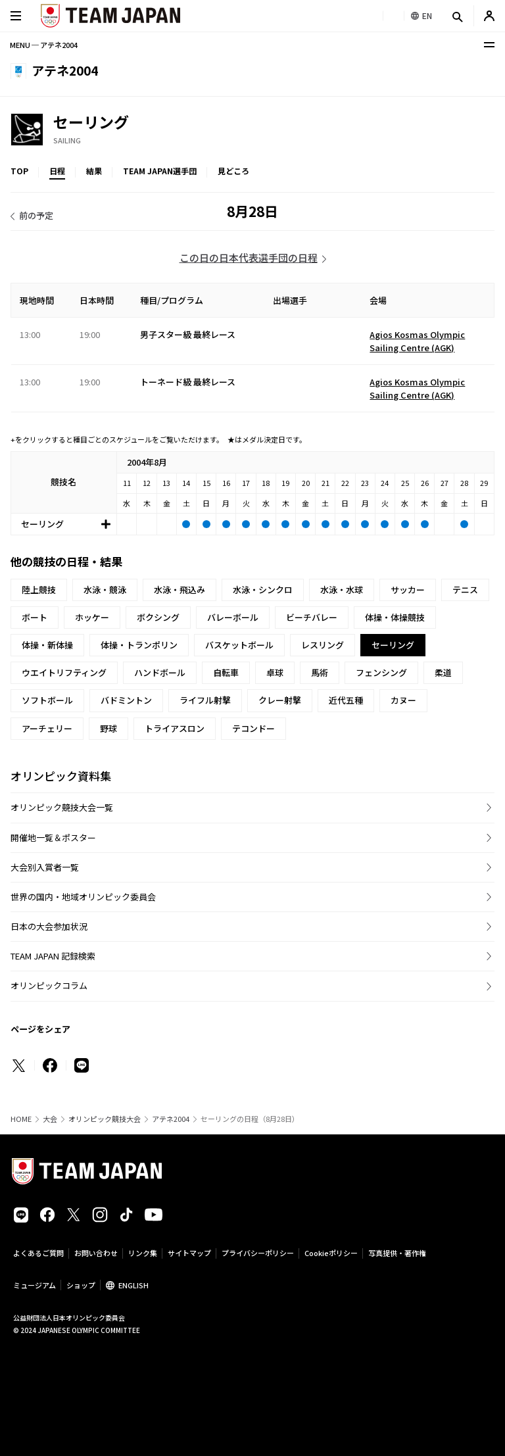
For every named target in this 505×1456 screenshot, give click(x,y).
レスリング (322, 645)
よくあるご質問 (38, 1253)
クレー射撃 (279, 700)
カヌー (403, 700)
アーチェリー (47, 728)
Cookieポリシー (331, 1253)
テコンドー (253, 728)
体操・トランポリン (139, 645)
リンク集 (142, 1253)
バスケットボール (239, 645)
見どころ (233, 170)
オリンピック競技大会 (104, 1119)
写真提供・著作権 (397, 1253)
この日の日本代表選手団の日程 (249, 257)
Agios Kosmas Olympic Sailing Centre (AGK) (417, 341)
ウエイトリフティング (64, 672)
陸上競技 (39, 589)
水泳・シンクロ (263, 589)
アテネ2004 (170, 1119)
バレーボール (232, 617)
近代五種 (346, 700)
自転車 (226, 672)
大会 (50, 1119)
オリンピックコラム (49, 985)
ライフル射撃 (205, 700)
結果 (94, 170)
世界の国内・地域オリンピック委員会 (83, 896)
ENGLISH (133, 1285)
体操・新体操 (47, 645)
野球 (108, 728)
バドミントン (126, 700)
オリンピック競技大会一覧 (62, 807)
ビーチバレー (311, 617)
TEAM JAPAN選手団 (160, 170)
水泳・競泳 (105, 589)
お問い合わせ (96, 1253)
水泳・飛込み (179, 589)
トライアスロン (174, 728)
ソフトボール (47, 700)
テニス (465, 589)
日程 (57, 170)
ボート (34, 617)
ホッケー (92, 617)
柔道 (443, 672)
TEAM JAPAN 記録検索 (53, 956)
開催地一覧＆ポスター (53, 837)
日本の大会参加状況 (49, 926)
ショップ (80, 1285)
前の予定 (36, 215)
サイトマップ (189, 1253)
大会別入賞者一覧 (45, 867)
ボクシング (158, 617)
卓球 (274, 672)
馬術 (319, 672)
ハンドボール (159, 672)
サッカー (408, 589)
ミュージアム (34, 1285)
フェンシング (381, 672)
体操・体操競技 (395, 617)
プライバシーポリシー (258, 1253)
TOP (19, 170)
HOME (21, 1119)
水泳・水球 (341, 589)
